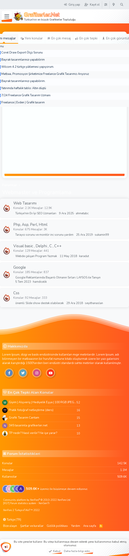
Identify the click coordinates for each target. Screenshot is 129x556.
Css (16, 293)
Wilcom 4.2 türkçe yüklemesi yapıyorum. (27, 67)
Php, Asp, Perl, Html (30, 224)
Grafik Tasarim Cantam (24, 417)
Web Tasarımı (24, 203)
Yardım (75, 526)
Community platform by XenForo (37, 500)
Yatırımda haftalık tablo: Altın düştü (23, 88)
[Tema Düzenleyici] (105, 4)
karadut (84, 256)
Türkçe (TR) (12, 520)
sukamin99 (102, 235)
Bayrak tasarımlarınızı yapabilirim (23, 60)
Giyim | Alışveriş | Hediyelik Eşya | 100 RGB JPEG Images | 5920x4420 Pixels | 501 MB (43, 402)
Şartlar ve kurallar (32, 526)
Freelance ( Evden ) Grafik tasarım (23, 102)
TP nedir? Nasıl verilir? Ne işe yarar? (33, 433)
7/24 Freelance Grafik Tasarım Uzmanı (25, 95)
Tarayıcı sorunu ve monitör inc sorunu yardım (44, 235)
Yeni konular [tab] (31, 38)
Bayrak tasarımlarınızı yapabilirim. (23, 81)
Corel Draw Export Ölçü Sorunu (22, 53)
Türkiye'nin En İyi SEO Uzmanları (35, 213)
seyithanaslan (94, 303)
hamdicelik (40, 282)
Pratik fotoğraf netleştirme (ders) (31, 410)
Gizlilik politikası (57, 526)
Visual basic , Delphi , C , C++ (37, 246)
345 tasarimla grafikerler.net (28, 425)
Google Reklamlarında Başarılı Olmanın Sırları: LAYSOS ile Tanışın (58, 278)
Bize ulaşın (10, 526)
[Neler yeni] (114, 4)
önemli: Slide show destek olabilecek (39, 303)
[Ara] (122, 4)
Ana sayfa (89, 526)
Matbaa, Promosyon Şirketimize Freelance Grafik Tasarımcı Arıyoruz (45, 74)
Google (19, 267)
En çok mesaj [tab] (59, 38)
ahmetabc (82, 213)
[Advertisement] (64, 140)
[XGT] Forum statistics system (26, 503)
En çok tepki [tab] (86, 38)
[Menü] (7, 16)
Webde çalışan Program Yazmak (36, 256)
